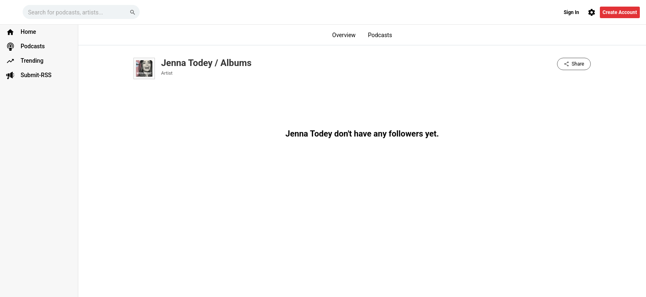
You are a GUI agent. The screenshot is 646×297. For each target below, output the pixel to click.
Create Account (620, 12)
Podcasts (380, 35)
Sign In (571, 12)
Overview (344, 35)
